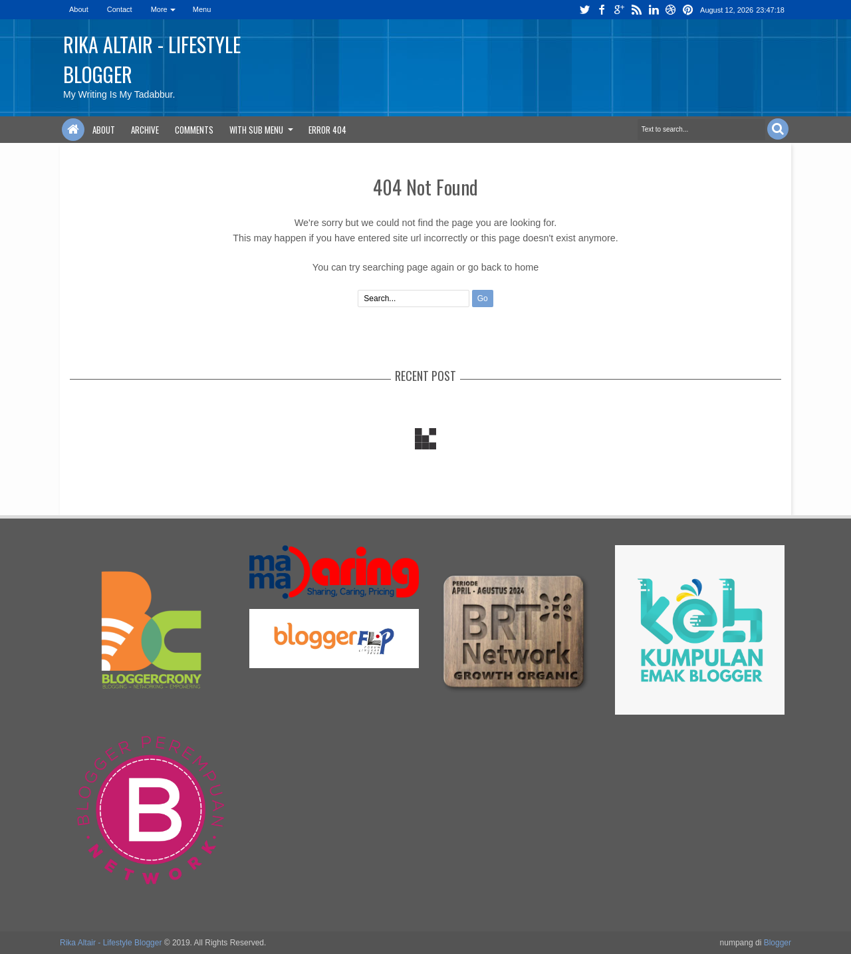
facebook (601, 9)
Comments (194, 129)
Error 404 (327, 129)
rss (636, 9)
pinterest (688, 9)
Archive (145, 129)
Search (778, 129)
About (78, 9)
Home (73, 129)
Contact (119, 9)
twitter (584, 9)
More (159, 9)
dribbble (670, 9)
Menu (202, 9)
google (619, 9)
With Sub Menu (256, 129)
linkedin (653, 9)
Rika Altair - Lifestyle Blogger (111, 942)
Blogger (777, 942)
